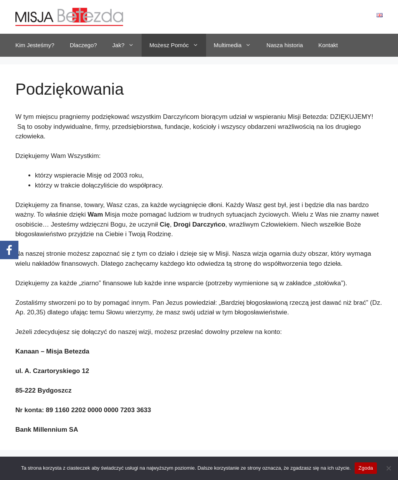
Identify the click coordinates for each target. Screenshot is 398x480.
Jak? (127, 45)
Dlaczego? (83, 45)
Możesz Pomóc (177, 45)
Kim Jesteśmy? (34, 45)
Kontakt (328, 45)
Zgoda (365, 468)
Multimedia (236, 45)
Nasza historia (284, 45)
